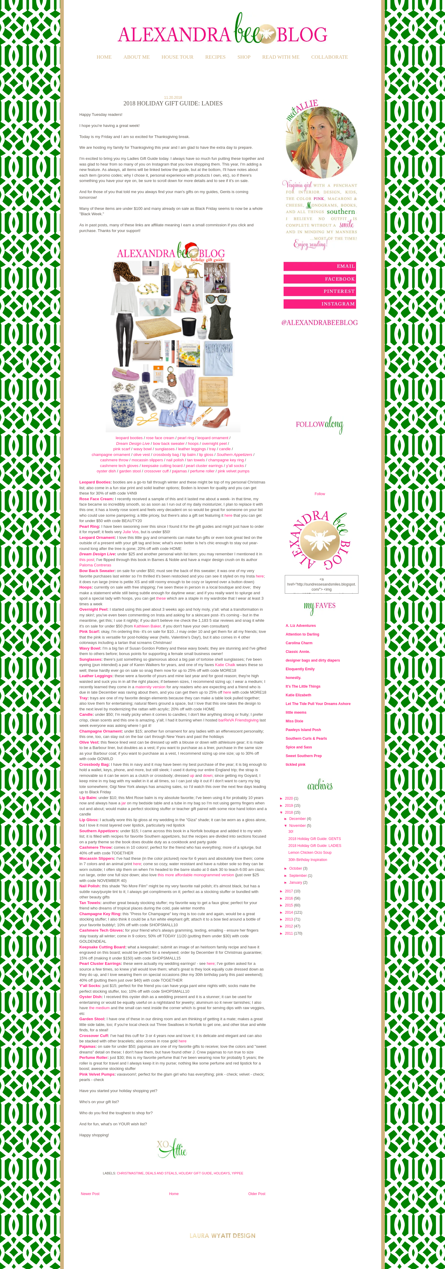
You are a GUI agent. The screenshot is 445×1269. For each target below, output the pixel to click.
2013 (289, 919)
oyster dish (106, 471)
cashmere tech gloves (119, 465)
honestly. (293, 678)
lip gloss (206, 454)
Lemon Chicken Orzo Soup (310, 852)
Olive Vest (88, 742)
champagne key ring (226, 460)
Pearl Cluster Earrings (100, 963)
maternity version (150, 687)
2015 (289, 905)
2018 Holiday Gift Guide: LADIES (314, 846)
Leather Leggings (95, 676)
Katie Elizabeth (298, 695)
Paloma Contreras (95, 565)
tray (212, 449)
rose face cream (160, 438)
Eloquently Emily (300, 669)
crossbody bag (166, 454)
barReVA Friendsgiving (239, 720)
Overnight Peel (93, 609)
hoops (193, 443)
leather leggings (192, 449)
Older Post (256, 1194)
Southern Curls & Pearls (306, 738)
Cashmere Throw (95, 847)
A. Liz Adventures (301, 626)
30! (290, 832)
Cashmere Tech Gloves (101, 930)
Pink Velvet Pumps (96, 1074)
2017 (289, 891)
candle (225, 449)
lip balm (189, 454)
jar (124, 803)
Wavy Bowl (89, 648)
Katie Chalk (225, 664)
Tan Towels (89, 902)
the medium (99, 1008)
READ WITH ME (280, 57)
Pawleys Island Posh (303, 730)
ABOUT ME (136, 57)
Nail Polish (89, 886)
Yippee (237, 1173)
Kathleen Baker (147, 626)
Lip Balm (87, 797)
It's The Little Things (303, 686)
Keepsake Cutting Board (102, 947)
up (192, 775)
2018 (289, 812)
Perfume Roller (93, 1057)
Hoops (85, 587)
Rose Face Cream (96, 499)
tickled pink (295, 764)
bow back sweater (169, 443)
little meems (296, 712)
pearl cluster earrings (204, 465)
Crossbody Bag (93, 764)
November (298, 826)
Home (104, 57)
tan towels (196, 460)
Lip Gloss (88, 820)
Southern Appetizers (234, 454)
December (298, 819)
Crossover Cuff (93, 1035)
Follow (320, 494)
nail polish (175, 460)
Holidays (222, 1173)
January (296, 882)
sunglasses (165, 449)
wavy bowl (143, 449)
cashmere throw (114, 460)
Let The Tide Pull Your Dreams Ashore (318, 704)
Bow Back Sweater (96, 570)
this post (86, 559)
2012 (289, 926)
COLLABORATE (329, 57)
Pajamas (87, 1046)
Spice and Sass (299, 747)
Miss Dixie (294, 721)
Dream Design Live (133, 443)
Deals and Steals (161, 1173)
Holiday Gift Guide (195, 1173)
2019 (289, 805)
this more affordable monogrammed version (196, 875)
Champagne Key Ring (99, 914)
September (298, 876)
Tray (83, 698)
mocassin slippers (147, 460)
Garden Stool (91, 1019)
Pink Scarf (89, 631)
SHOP (243, 57)
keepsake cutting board (162, 465)
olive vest (142, 454)
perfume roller (202, 471)
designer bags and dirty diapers (313, 660)
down (208, 775)
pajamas (179, 471)
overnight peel (214, 443)
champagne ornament (111, 454)
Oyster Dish (90, 996)
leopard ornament (212, 438)
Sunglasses (90, 659)
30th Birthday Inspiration (307, 860)
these (161, 598)
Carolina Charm (299, 643)
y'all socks (235, 465)
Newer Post (90, 1194)
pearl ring (186, 438)
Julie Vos (131, 532)
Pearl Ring (89, 526)
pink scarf (121, 449)
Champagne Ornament (100, 731)
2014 (289, 912)
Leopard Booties (95, 482)
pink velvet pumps (233, 471)
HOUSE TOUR (178, 57)
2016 (289, 898)
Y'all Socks (89, 985)
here (228, 515)
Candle (86, 714)
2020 (289, 798)
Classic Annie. (298, 652)
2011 (289, 933)
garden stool (130, 471)
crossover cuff (156, 471)
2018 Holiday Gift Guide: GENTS (314, 839)
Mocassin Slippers (96, 858)
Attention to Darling (302, 634)
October (296, 868)
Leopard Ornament (97, 537)
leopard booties (129, 438)
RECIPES (215, 57)
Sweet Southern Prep (304, 756)
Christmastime (130, 1173)
